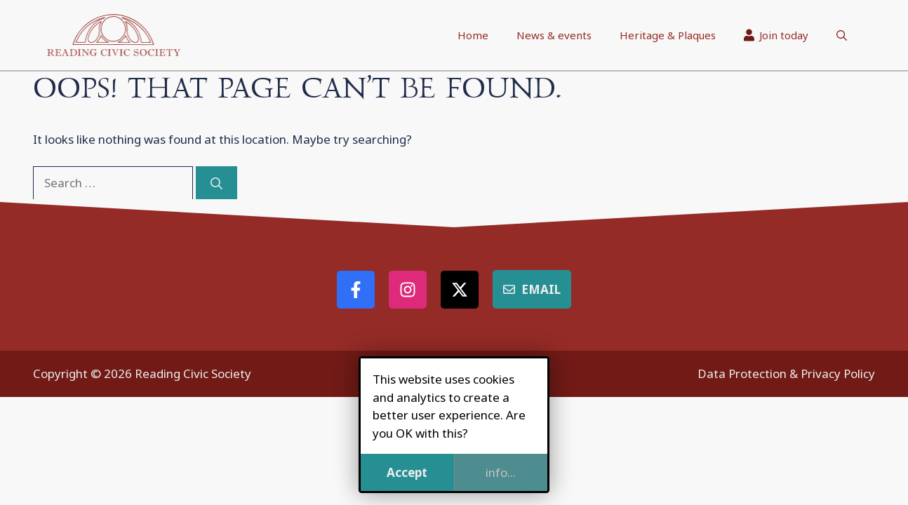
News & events (554, 35)
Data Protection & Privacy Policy (786, 373)
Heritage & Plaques (668, 35)
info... (501, 472)
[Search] (216, 183)
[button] (841, 35)
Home (473, 35)
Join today (776, 35)
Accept (407, 472)
